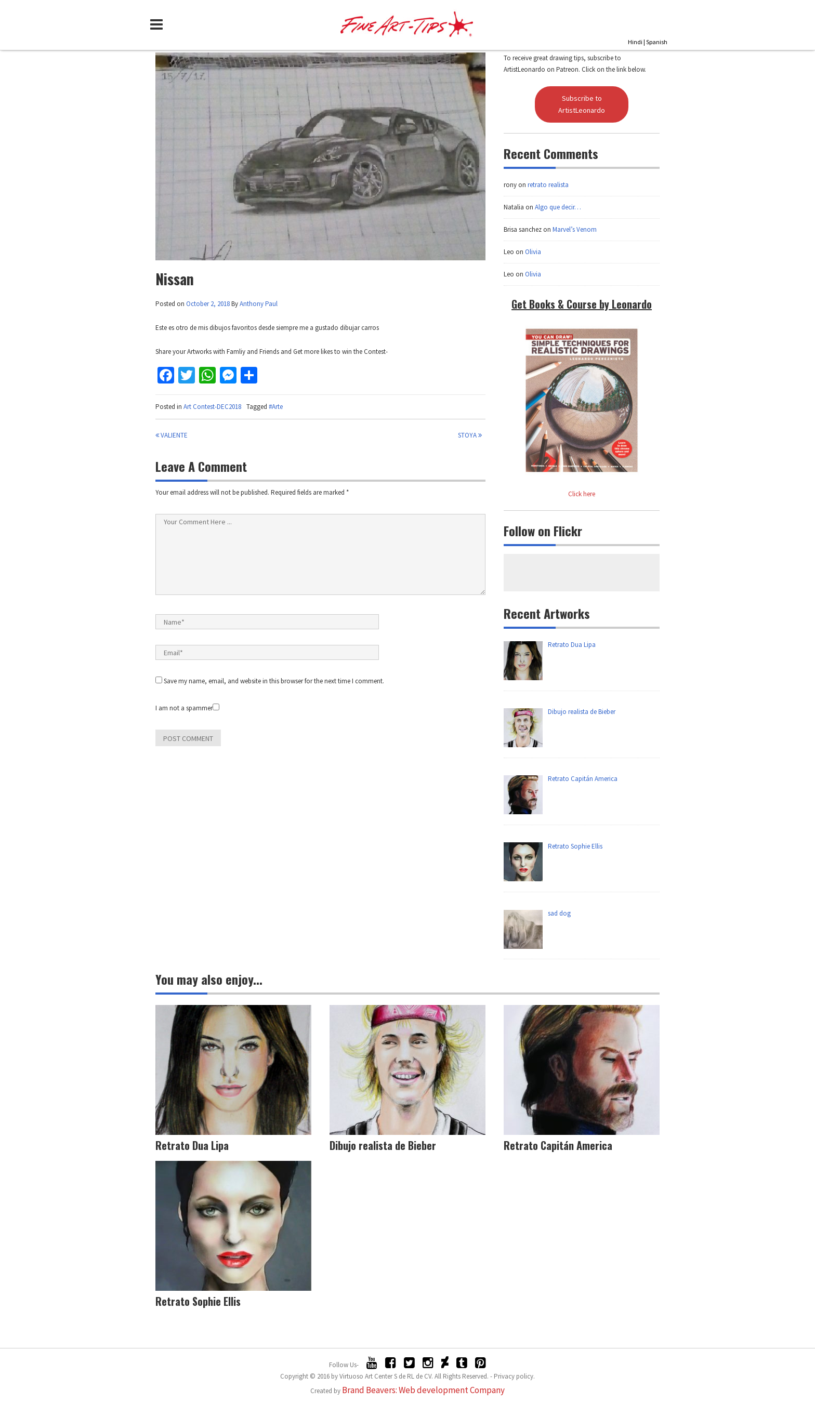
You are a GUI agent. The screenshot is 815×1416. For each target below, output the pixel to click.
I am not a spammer (187, 708)
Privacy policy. (514, 1376)
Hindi (635, 42)
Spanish (656, 42)
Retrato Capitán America (558, 1145)
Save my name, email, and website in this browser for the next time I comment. (274, 681)
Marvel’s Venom (575, 229)
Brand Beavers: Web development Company (423, 1390)
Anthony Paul (259, 303)
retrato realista (548, 184)
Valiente (171, 435)
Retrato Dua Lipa (192, 1145)
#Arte (276, 406)
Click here (581, 493)
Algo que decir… (558, 207)
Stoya (470, 435)
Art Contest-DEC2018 (212, 406)
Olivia (533, 251)
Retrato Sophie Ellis (198, 1301)
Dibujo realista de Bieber (383, 1145)
